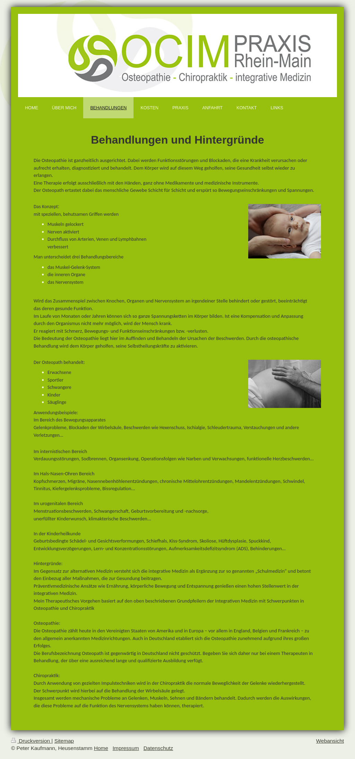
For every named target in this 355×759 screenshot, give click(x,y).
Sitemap (64, 741)
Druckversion (31, 741)
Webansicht (330, 741)
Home (101, 748)
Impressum (126, 748)
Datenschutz (158, 748)
